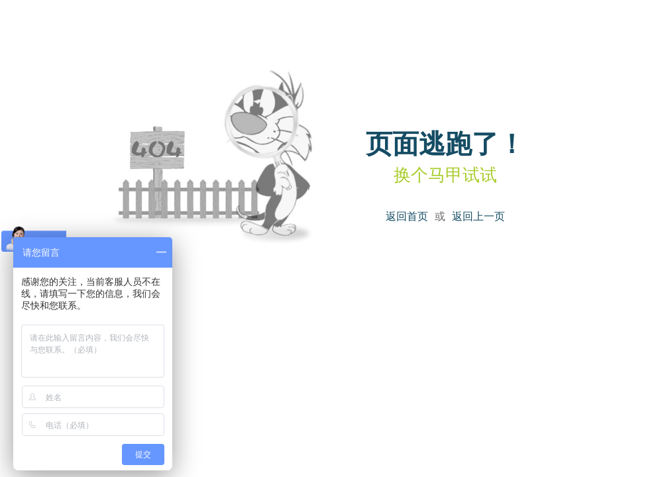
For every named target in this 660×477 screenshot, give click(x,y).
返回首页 (407, 216)
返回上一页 (478, 216)
